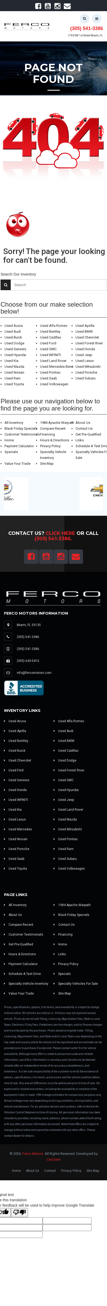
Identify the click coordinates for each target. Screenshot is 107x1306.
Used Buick (13, 337)
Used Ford (48, 343)
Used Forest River (89, 343)
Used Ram (13, 378)
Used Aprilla (85, 326)
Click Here (60, 533)
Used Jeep (84, 355)
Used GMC (48, 349)
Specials (11, 452)
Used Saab (48, 378)
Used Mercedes (18, 829)
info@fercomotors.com (34, 673)
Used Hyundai (15, 355)
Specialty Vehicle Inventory (26, 984)
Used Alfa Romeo (54, 326)
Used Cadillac (50, 337)
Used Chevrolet (87, 337)
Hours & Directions (54, 440)
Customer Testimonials (22, 434)
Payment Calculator (19, 446)
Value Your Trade (17, 464)
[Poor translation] (19, 1212)
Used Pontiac (50, 372)
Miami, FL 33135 (29, 625)
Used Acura (14, 326)
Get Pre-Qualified (88, 434)
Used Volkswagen (54, 384)
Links (80, 440)
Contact (50, 1171)
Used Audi (13, 331)
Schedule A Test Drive (22, 974)
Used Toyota (14, 384)
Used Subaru (86, 378)
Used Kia (11, 361)
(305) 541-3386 (86, 28)
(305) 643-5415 (28, 661)
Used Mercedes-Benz (56, 367)
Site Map (47, 464)
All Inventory (14, 423)
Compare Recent (53, 428)
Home (9, 440)
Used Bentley (50, 331)
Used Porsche (86, 372)
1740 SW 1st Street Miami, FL (85, 35)
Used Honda (85, 349)
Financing (47, 434)
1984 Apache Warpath (57, 423)
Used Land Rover (53, 361)
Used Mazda (14, 367)
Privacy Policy (50, 446)
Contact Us (84, 428)
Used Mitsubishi (88, 367)
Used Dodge (14, 343)
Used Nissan (14, 372)
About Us (83, 423)
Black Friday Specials (21, 428)
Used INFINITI (50, 355)
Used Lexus (85, 361)
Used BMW (84, 331)
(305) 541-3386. (53, 539)
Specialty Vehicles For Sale (76, 984)
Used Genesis (15, 349)
